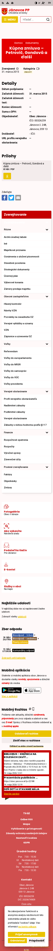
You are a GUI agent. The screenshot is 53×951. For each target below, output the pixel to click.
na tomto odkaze (27, 926)
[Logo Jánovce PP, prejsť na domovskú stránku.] (26, 11)
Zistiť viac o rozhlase (26, 726)
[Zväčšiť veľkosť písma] (43, 3)
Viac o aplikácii (9, 682)
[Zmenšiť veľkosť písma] (39, 3)
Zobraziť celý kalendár (14, 644)
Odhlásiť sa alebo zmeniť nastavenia (26, 732)
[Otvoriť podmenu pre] (47, 216)
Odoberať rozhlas (26, 719)
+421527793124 (26, 895)
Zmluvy (28, 58)
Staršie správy (11, 780)
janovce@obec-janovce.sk (26, 898)
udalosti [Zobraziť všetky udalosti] (22, 602)
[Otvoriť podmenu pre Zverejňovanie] (47, 209)
